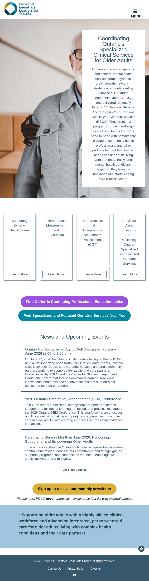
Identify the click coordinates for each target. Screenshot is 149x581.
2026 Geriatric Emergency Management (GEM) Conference (73, 399)
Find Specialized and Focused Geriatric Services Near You (74, 315)
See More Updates (74, 469)
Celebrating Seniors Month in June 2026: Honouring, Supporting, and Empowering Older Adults (67, 439)
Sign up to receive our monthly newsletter (74, 489)
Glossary (96, 568)
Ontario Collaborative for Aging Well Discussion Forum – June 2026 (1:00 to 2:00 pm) (70, 351)
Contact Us (54, 568)
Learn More (20, 274)
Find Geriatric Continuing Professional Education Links (74, 302)
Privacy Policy (75, 568)
